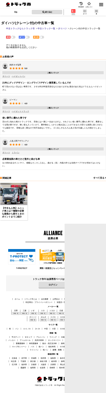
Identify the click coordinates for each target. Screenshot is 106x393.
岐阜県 (54, 361)
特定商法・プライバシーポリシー (39, 302)
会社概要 (44, 299)
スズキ (53, 317)
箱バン (41, 347)
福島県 (53, 358)
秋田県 (43, 358)
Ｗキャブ (28, 337)
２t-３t (37, 329)
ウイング (53, 337)
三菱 (24, 310)
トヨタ (52, 310)
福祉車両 (51, 347)
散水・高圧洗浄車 (49, 343)
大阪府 (43, 364)
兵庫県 (53, 364)
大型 (54, 329)
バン (17, 329)
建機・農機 (57, 350)
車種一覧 (15, 313)
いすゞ (33, 310)
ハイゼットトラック (20, 111)
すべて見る (99, 178)
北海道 (14, 358)
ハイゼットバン (18, 76)
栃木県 (62, 358)
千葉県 (23, 361)
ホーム (17, 299)
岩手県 (24, 358)
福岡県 (33, 368)
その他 (62, 317)
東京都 (33, 361)
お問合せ (56, 299)
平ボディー (16, 337)
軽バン (45, 350)
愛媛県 (23, 368)
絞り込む (47, 12)
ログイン (53, 285)
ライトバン (34, 350)
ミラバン (15, 153)
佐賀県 (42, 368)
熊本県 (62, 368)
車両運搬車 (33, 343)
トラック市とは (30, 299)
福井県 (24, 364)
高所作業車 (39, 340)
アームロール (25, 340)
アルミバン (40, 337)
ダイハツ (6, 76)
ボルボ (43, 317)
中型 (46, 329)
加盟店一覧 (61, 302)
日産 (61, 310)
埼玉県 (13, 361)
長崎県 (52, 368)
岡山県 (62, 364)
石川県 (14, 364)
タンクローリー (54, 340)
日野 (16, 310)
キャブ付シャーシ (19, 347)
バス (32, 347)
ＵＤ (43, 310)
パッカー (11, 340)
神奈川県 (43, 361)
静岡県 (63, 361)
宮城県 (33, 358)
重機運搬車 (20, 343)
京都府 (33, 364)
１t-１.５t (27, 329)
